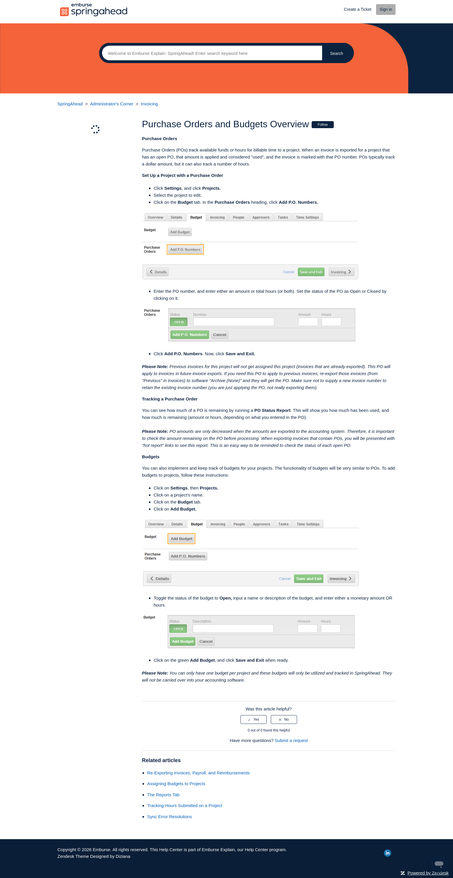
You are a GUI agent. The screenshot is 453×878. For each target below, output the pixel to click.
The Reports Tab (163, 794)
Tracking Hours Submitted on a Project (184, 805)
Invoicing (149, 103)
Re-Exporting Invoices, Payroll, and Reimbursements (198, 772)
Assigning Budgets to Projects (176, 783)
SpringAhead (70, 103)
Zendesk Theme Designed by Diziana (93, 856)
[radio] (253, 719)
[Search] (210, 53)
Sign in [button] (386, 9)
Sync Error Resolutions (169, 816)
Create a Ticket (357, 9)
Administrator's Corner (112, 103)
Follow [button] (323, 125)
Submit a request (291, 740)
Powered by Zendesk (428, 872)
